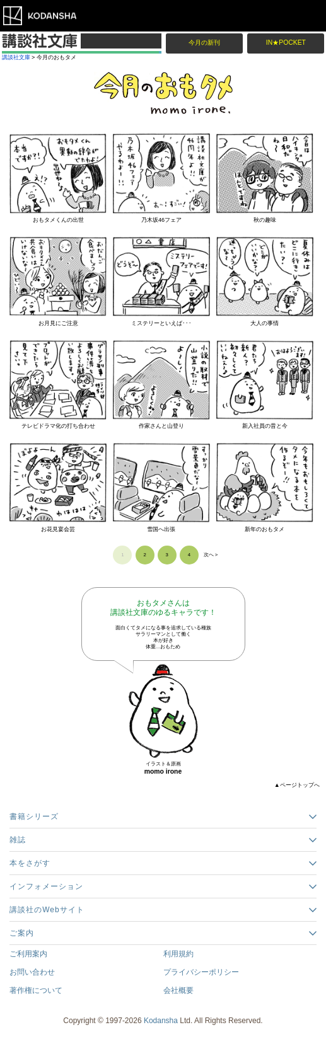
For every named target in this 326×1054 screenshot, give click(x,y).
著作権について (35, 990)
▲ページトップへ (297, 785)
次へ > (211, 555)
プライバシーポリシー (201, 972)
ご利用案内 (28, 953)
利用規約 (178, 953)
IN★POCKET (286, 42)
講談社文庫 (16, 57)
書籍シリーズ (34, 816)
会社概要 (178, 990)
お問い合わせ (32, 972)
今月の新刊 (204, 42)
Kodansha (161, 1020)
